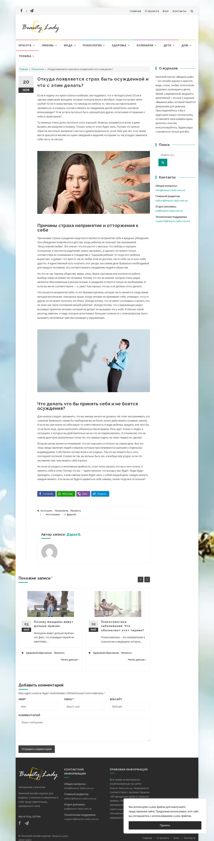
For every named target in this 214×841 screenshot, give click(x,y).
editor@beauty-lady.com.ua (172, 200)
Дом (184, 45)
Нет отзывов (53, 514)
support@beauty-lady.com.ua (173, 221)
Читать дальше (70, 659)
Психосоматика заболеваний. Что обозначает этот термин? (122, 626)
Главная (135, 11)
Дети (167, 45)
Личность (75, 510)
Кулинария (145, 45)
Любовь (48, 45)
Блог (166, 11)
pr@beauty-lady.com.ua (169, 210)
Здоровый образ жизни (39, 652)
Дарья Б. (71, 514)
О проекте (152, 11)
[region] (165, 815)
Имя (22, 699)
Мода (68, 45)
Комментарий (29, 715)
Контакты (179, 11)
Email (69, 699)
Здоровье (119, 45)
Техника (25, 56)
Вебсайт (116, 699)
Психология (92, 45)
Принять (165, 825)
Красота (25, 45)
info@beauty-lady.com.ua (170, 190)
